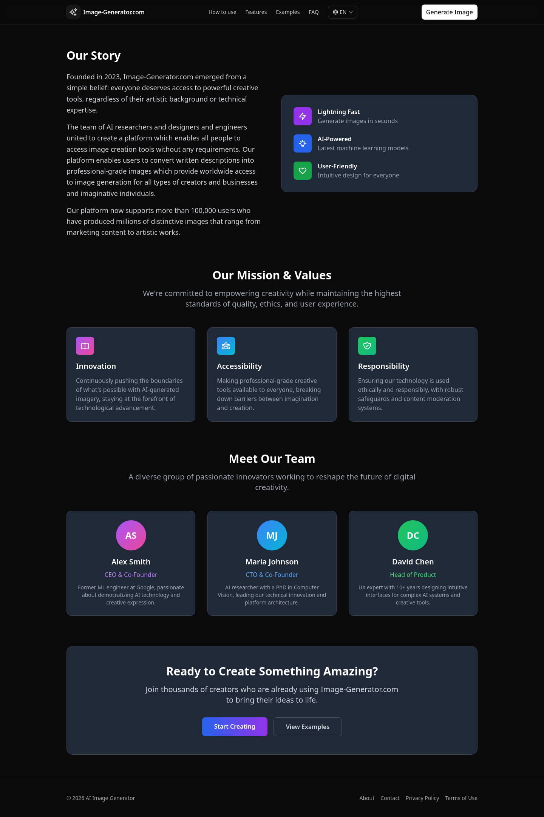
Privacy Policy (422, 798)
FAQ (314, 11)
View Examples (308, 727)
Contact (390, 798)
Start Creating (234, 726)
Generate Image (449, 12)
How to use (222, 11)
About (367, 798)
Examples (288, 11)
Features (256, 11)
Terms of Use (461, 798)
